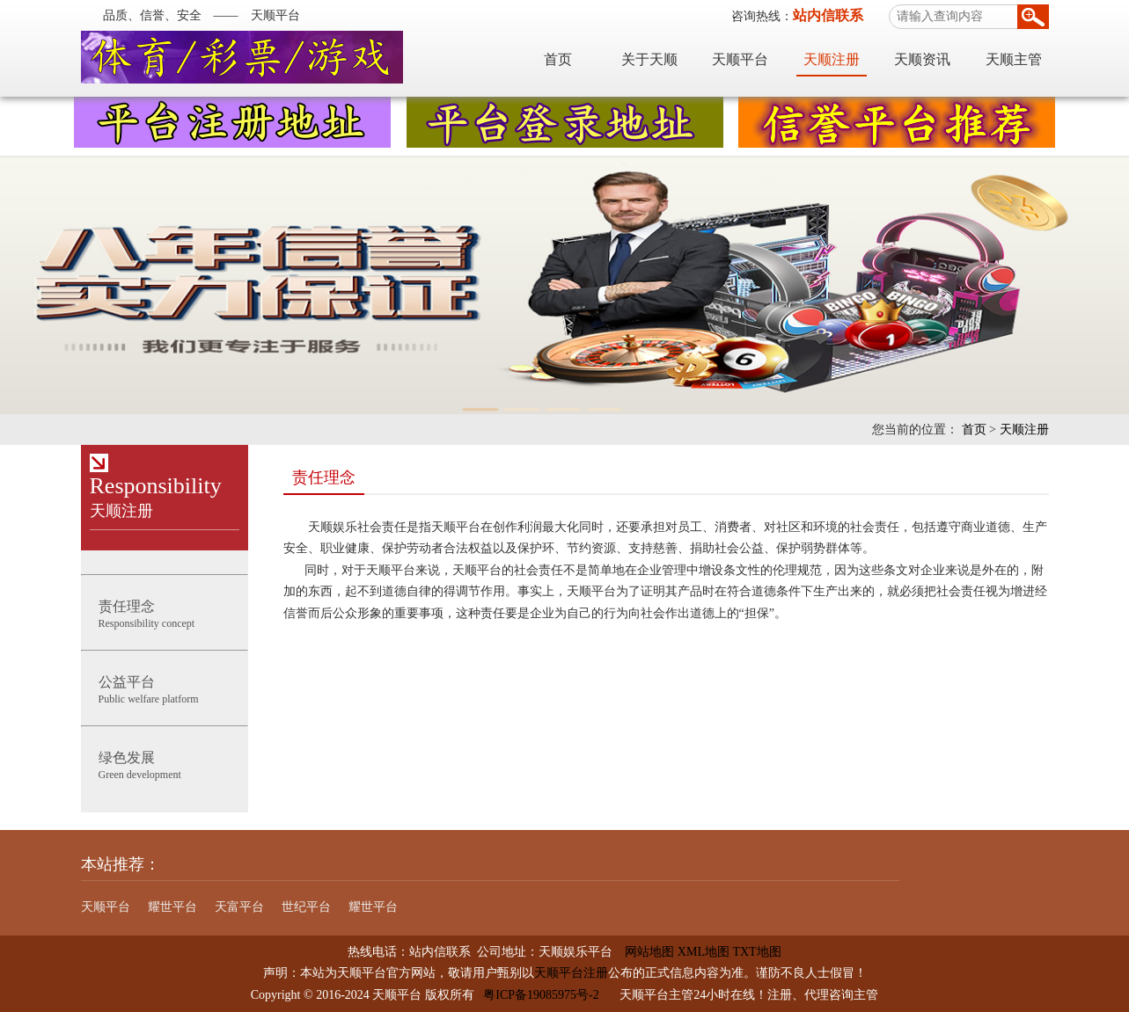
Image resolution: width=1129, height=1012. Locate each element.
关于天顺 (649, 59)
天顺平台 (740, 59)
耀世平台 (172, 907)
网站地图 (643, 951)
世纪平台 (306, 907)
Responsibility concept (165, 612)
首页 (558, 59)
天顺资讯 (922, 59)
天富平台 (239, 907)
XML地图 (703, 951)
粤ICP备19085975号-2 (540, 994)
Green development (165, 763)
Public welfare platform (165, 688)
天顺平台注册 (571, 972)
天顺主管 (1014, 59)
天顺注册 (831, 59)
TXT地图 (756, 951)
